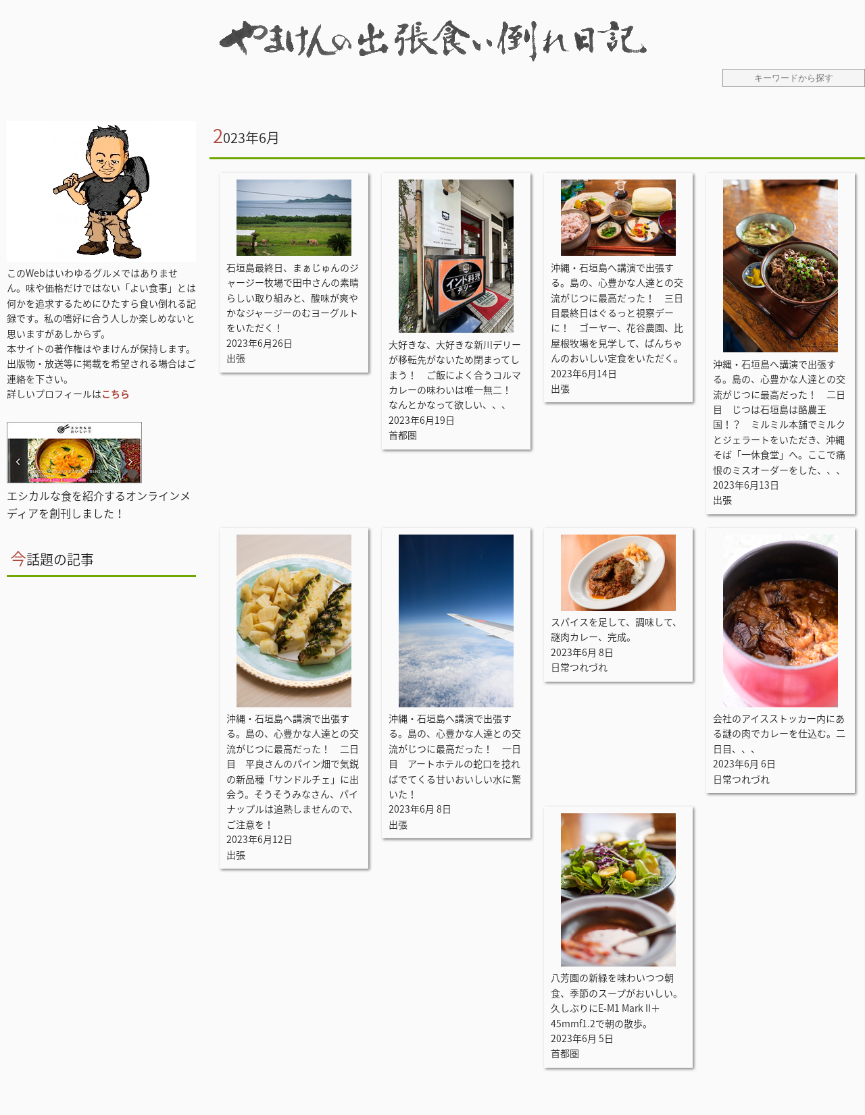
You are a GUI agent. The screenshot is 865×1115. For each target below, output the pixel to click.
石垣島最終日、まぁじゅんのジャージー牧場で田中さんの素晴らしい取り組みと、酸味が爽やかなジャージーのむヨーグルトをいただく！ (292, 298)
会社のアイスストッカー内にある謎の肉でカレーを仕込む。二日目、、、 (779, 733)
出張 (235, 357)
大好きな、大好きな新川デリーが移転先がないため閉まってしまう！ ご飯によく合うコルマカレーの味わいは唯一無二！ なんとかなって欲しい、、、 (455, 374)
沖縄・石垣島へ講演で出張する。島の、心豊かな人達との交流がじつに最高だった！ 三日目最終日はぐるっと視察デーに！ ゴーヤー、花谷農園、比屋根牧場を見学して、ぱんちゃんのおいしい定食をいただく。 (617, 312)
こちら (115, 393)
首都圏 (403, 434)
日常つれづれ (579, 667)
